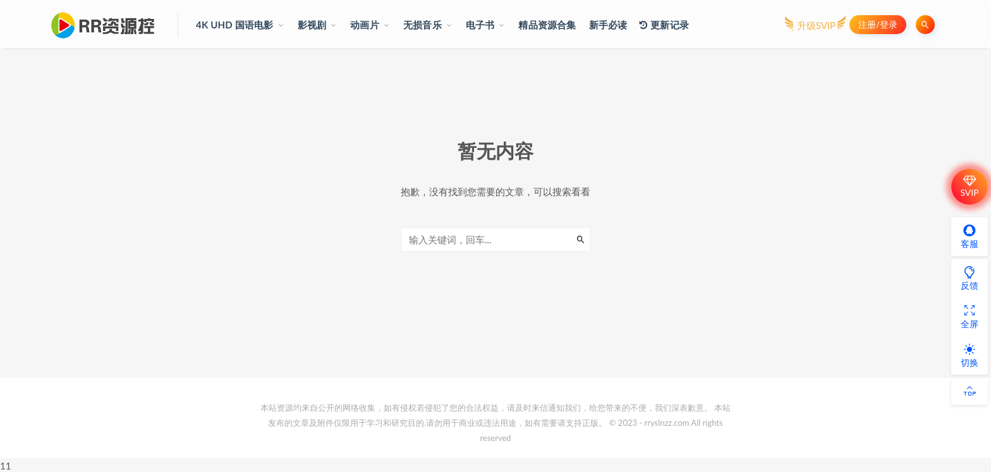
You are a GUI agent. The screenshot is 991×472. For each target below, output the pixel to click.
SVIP (969, 186)
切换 (969, 355)
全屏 (969, 316)
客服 (969, 236)
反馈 (969, 278)
